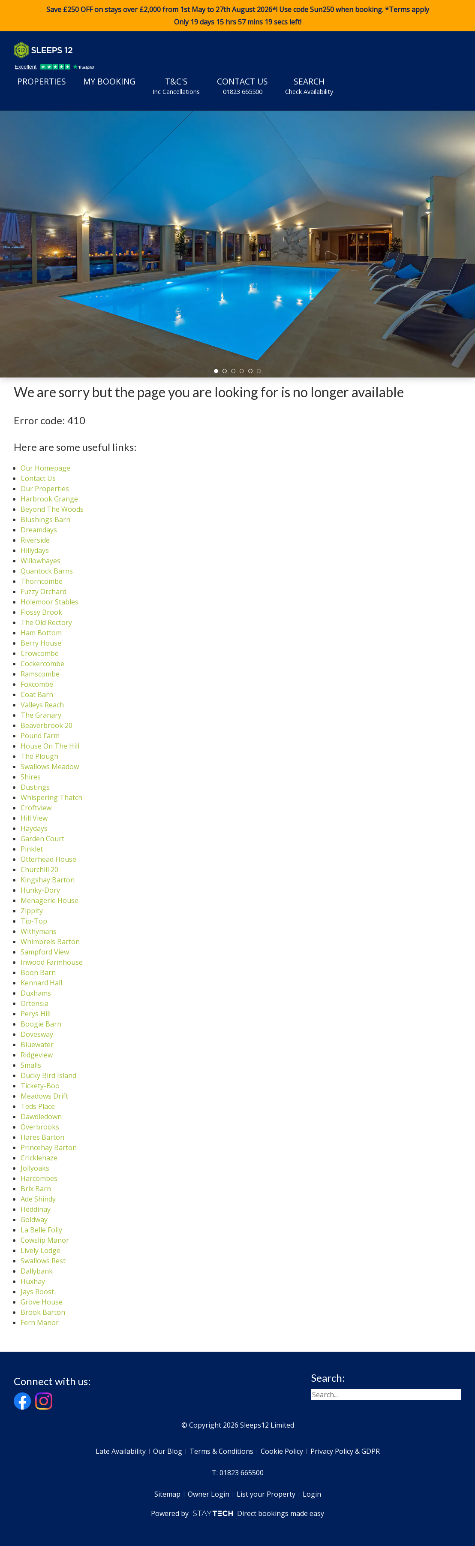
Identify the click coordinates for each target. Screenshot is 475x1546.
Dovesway (37, 1034)
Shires (31, 777)
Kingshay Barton (48, 880)
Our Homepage (45, 468)
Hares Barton (42, 1137)
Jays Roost (37, 1291)
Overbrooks (40, 1127)
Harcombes (39, 1178)
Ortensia (34, 1003)
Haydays (34, 828)
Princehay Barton (49, 1147)
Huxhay (33, 1281)
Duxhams (36, 993)
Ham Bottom (41, 632)
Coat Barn (37, 694)
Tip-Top (34, 921)
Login (312, 1494)
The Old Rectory (46, 622)
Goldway (34, 1219)
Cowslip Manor (45, 1240)
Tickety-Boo (40, 1085)
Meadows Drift (44, 1096)
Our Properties (45, 488)
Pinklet (32, 849)
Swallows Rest (43, 1260)
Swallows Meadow (50, 766)
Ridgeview (37, 1055)
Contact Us (242, 85)
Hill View (34, 818)
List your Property (266, 1494)
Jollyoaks (35, 1168)
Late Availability (121, 1451)
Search (309, 85)
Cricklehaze (39, 1158)
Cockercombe (42, 663)
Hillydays (35, 550)
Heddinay (36, 1209)
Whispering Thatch (51, 797)
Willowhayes (40, 560)
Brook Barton (43, 1312)
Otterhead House (48, 859)
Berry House (41, 643)
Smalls (31, 1065)
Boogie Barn (41, 1024)
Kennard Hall (41, 982)
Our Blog (167, 1451)
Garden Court (42, 838)
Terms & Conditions (221, 1451)
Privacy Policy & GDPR (345, 1451)
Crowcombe (40, 653)
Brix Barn (36, 1188)
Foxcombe (37, 684)
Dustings (35, 787)
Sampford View (45, 952)
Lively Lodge (40, 1250)
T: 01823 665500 (238, 1472)
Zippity (32, 910)
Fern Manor (40, 1322)
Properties (41, 81)
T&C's (176, 85)
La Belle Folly (41, 1230)
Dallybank (37, 1271)
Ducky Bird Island (48, 1075)
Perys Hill (36, 1013)
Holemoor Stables (49, 602)
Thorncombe (42, 581)
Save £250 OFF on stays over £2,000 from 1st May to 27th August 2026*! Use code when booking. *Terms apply (237, 16)
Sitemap (167, 1494)
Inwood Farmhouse (52, 962)
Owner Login (208, 1494)
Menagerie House (49, 900)
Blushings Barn (45, 519)
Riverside (35, 540)
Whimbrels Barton (50, 941)
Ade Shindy (38, 1199)
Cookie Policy (282, 1451)
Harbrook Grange (49, 499)
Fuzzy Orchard (43, 591)
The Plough (39, 756)
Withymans (39, 931)
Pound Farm (40, 735)
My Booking (109, 81)
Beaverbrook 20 (46, 725)
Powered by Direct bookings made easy (237, 1513)
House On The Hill (50, 746)
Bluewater (37, 1044)
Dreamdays (39, 529)
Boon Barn (38, 972)
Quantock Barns (47, 571)
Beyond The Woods (52, 509)
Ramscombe (40, 674)
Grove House (42, 1302)
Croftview (36, 807)
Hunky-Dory (40, 890)
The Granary (41, 715)
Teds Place (38, 1106)
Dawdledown (41, 1116)
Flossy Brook (41, 612)
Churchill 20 (39, 869)
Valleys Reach (42, 705)
